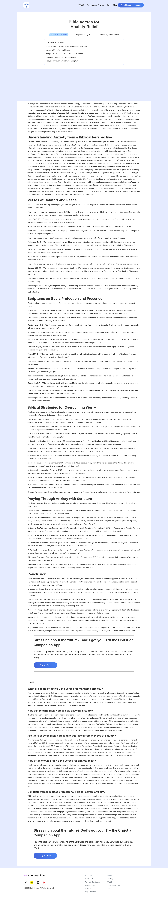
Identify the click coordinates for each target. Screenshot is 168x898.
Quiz (108, 5)
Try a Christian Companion (131, 5)
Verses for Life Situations (59, 34)
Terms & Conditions (92, 882)
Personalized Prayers (95, 5)
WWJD (81, 5)
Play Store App (90, 892)
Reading (110, 879)
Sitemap (88, 888)
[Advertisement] (84, 85)
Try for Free (45, 665)
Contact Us (89, 879)
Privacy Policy (90, 885)
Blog (115, 5)
